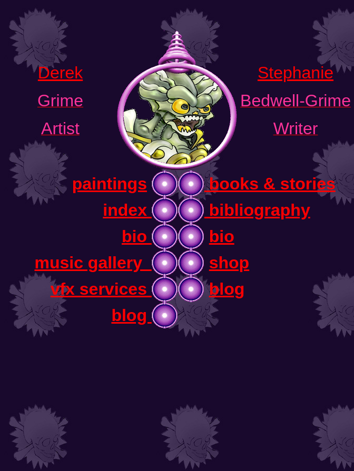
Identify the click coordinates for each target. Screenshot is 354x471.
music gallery (92, 262)
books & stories (270, 183)
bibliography (257, 210)
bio (137, 236)
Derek (60, 72)
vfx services (101, 288)
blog (227, 288)
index (127, 210)
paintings (109, 183)
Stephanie (295, 72)
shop (229, 262)
